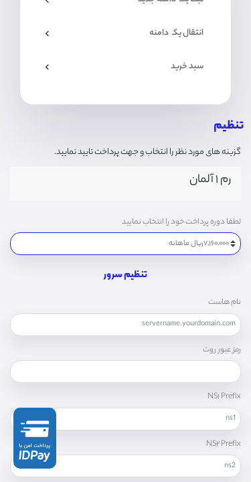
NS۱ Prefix (224, 397)
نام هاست (224, 303)
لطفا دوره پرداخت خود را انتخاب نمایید (181, 222)
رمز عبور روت (222, 350)
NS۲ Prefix (223, 444)
